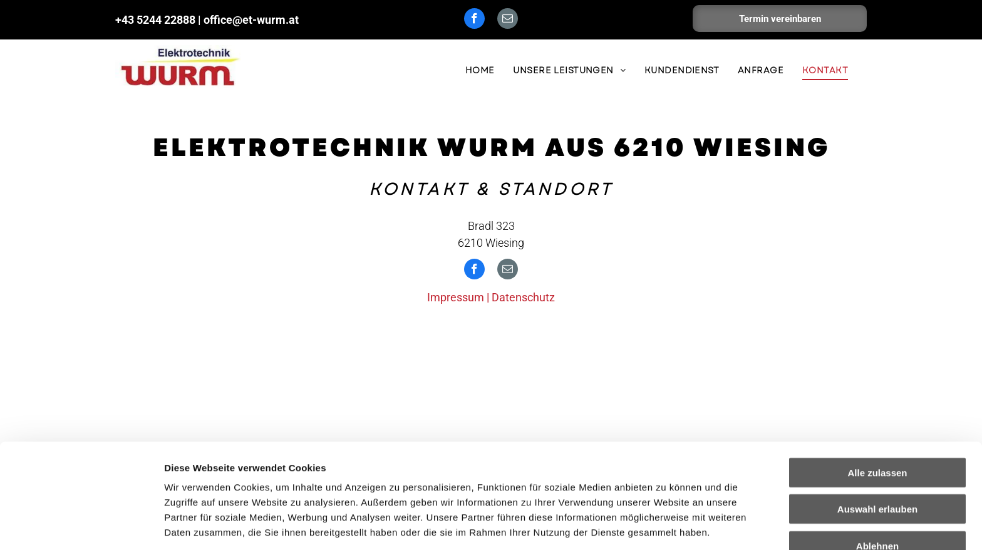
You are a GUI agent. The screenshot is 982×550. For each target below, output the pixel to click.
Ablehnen (877, 468)
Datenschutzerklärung (216, 484)
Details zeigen (666, 525)
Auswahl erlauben (877, 432)
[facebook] (474, 20)
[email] (507, 20)
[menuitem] (480, 70)
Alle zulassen (877, 395)
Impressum (307, 484)
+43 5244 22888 (155, 19)
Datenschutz (523, 297)
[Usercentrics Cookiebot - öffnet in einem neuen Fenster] (81, 525)
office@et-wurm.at (251, 19)
